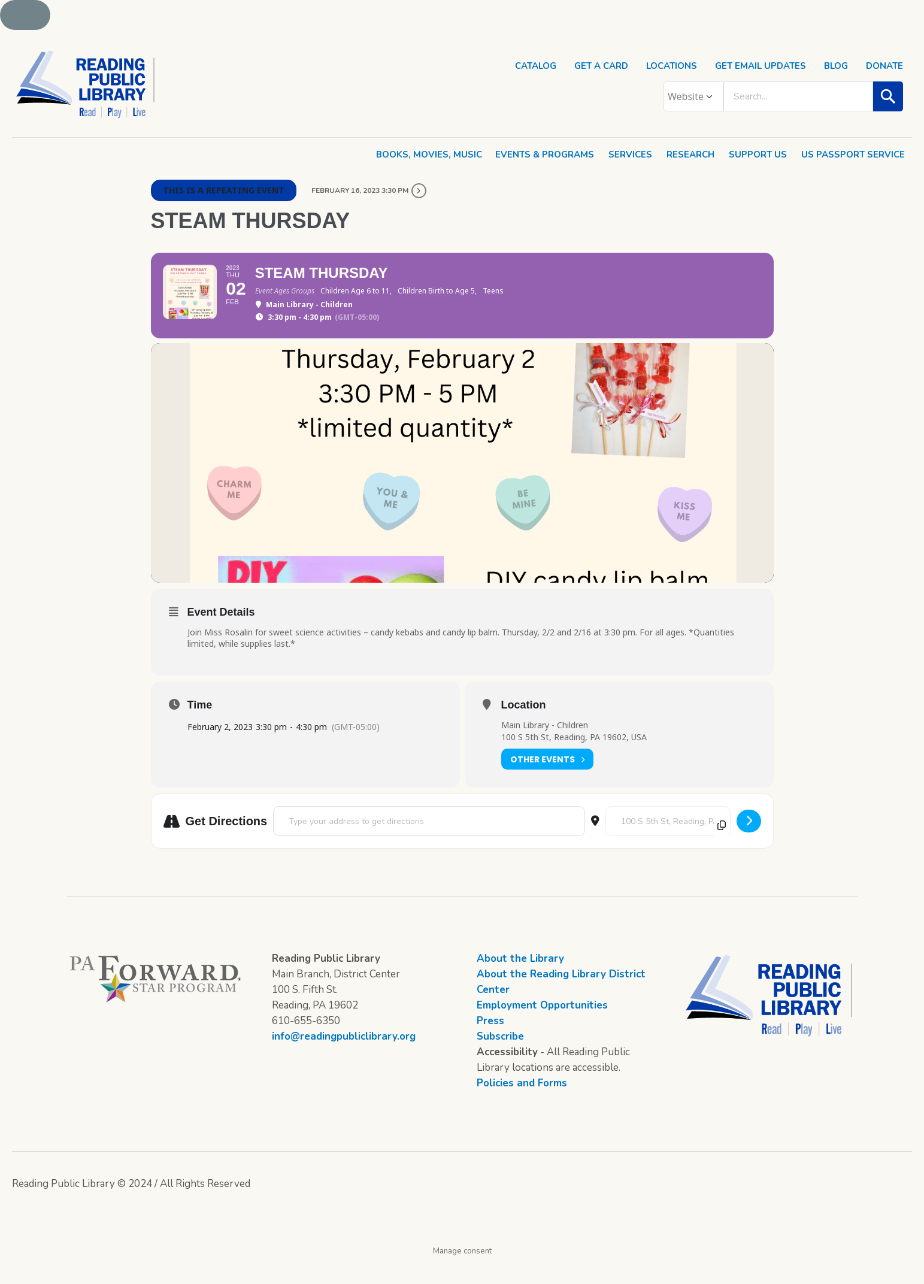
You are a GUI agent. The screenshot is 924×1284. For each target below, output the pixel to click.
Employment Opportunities (542, 1027)
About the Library (520, 981)
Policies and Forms (522, 1105)
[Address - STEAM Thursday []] (428, 843)
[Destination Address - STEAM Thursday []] (668, 843)
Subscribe (500, 1058)
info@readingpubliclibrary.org (344, 1058)
